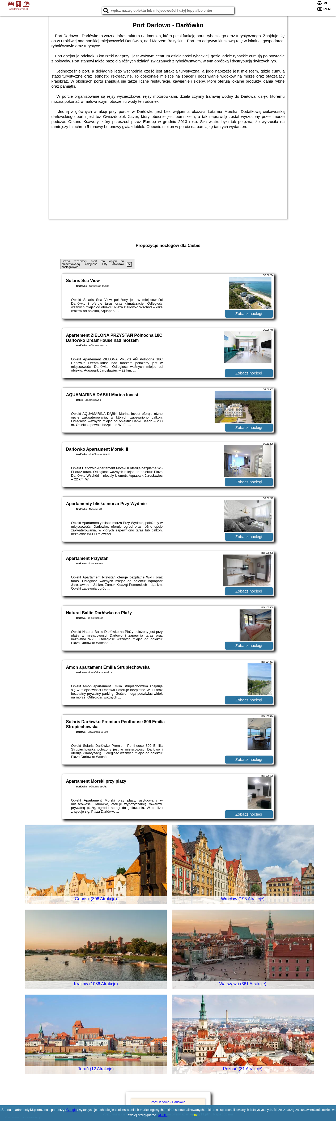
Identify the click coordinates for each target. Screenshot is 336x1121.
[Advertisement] (168, 174)
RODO (162, 1115)
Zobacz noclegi (248, 313)
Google (71, 1110)
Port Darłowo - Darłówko (168, 1102)
